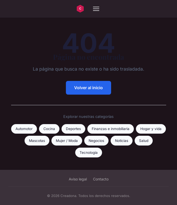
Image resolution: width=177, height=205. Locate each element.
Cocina (49, 129)
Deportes (73, 129)
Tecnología (89, 152)
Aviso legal (78, 179)
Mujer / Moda (67, 141)
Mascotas (37, 141)
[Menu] (96, 9)
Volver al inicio (88, 87)
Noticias (121, 141)
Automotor (24, 129)
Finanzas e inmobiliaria (110, 129)
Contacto (101, 179)
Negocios (96, 141)
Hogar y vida (150, 129)
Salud (143, 141)
